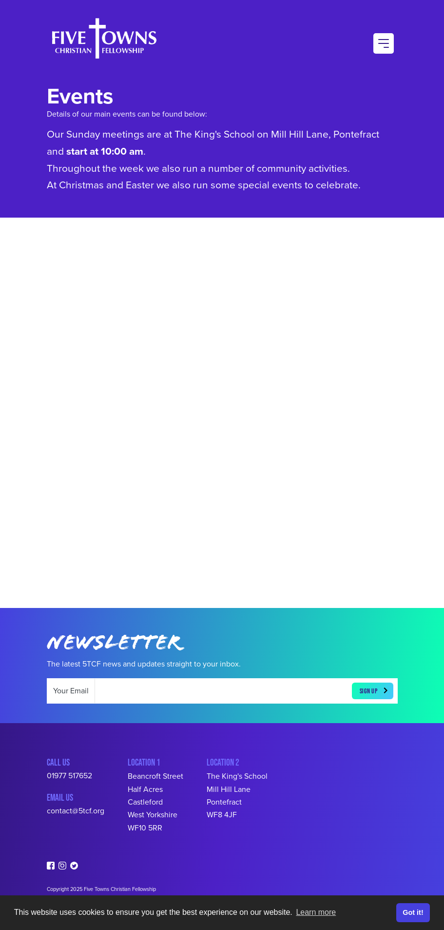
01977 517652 (69, 776)
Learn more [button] (316, 912)
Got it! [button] (413, 912)
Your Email (71, 691)
